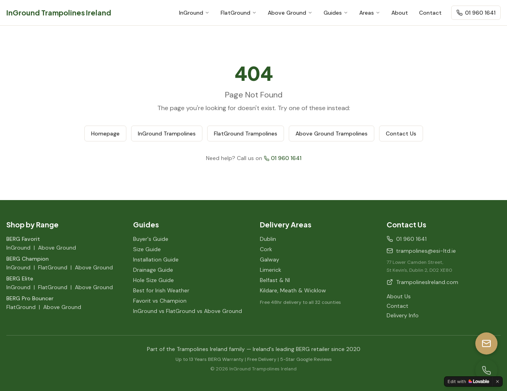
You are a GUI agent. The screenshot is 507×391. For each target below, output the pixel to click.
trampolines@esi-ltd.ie (421, 250)
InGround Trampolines (167, 133)
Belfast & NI (275, 280)
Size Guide (147, 249)
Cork (266, 249)
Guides (336, 12)
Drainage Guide (153, 269)
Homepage (105, 133)
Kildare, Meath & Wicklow (293, 290)
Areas (369, 12)
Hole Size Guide (153, 280)
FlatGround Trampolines (245, 133)
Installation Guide (156, 259)
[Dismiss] (497, 381)
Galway (269, 259)
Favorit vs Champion (160, 300)
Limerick (270, 269)
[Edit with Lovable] (468, 381)
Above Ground (290, 12)
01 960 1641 (476, 12)
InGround (194, 12)
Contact (430, 12)
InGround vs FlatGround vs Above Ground (187, 311)
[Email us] (486, 343)
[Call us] (486, 370)
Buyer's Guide (150, 238)
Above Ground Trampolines (331, 133)
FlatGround (239, 12)
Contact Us (401, 133)
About (399, 12)
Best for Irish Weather (161, 290)
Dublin (268, 238)
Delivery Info (403, 315)
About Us (399, 296)
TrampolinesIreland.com (422, 282)
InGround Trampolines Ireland (58, 12)
